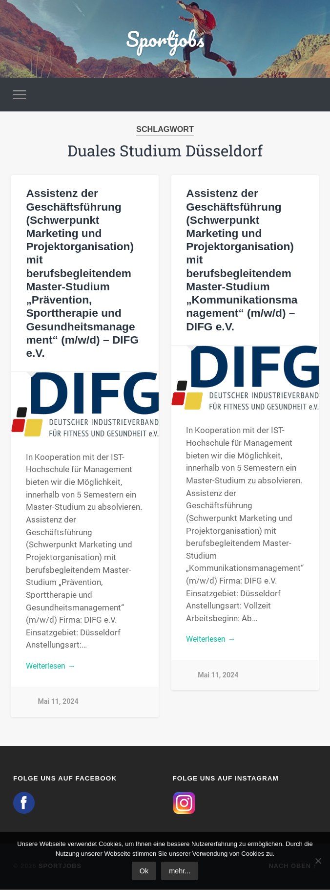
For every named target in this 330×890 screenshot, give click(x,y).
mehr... (179, 871)
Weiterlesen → (53, 666)
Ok (144, 871)
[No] (318, 861)
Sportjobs (165, 39)
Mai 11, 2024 (58, 702)
